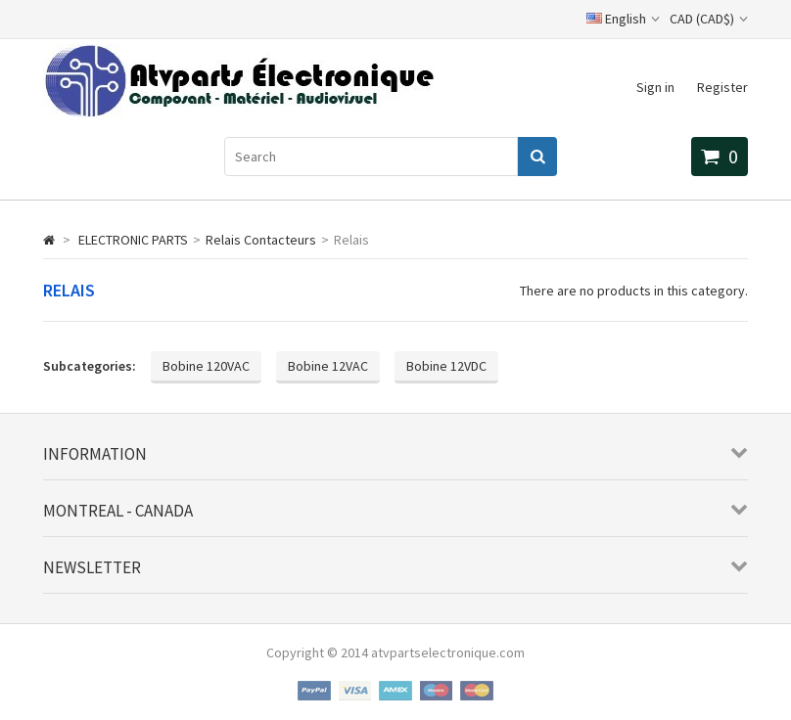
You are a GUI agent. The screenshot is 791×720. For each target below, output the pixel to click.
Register (722, 87)
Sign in (655, 87)
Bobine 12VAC (328, 366)
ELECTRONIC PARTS (133, 239)
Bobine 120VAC (206, 366)
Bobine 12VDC (446, 366)
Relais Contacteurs (261, 239)
